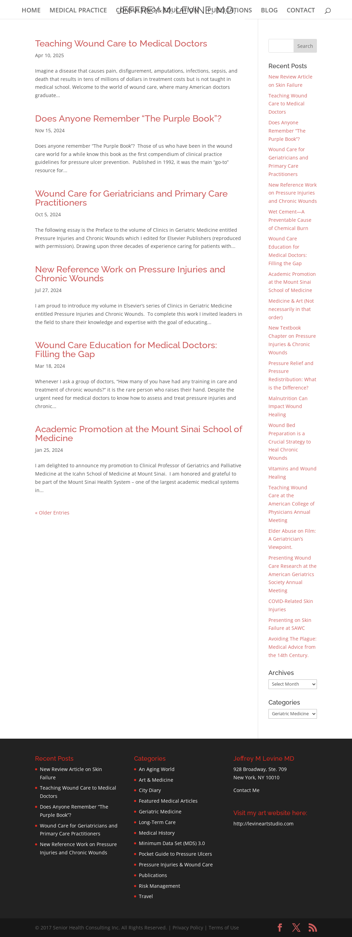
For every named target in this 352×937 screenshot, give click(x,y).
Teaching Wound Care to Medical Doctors (121, 43)
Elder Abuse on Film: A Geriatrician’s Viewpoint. (292, 539)
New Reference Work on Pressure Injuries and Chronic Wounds (130, 273)
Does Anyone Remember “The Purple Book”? (128, 118)
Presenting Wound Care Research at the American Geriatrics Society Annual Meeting (292, 574)
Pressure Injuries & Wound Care (176, 864)
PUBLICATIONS (230, 11)
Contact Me (246, 790)
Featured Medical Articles (168, 801)
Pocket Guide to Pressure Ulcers (175, 854)
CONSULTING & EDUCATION (157, 11)
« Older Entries (52, 512)
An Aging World (157, 769)
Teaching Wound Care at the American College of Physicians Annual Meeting (291, 503)
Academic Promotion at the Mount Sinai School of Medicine (138, 433)
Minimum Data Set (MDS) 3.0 (172, 843)
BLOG (269, 11)
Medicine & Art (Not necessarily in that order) (291, 309)
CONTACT (301, 11)
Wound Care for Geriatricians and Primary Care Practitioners (131, 198)
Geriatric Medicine (160, 811)
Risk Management (159, 886)
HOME (31, 11)
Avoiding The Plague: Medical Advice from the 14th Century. (292, 646)
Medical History (157, 833)
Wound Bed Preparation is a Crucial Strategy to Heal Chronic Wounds (289, 441)
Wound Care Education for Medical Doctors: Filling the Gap (126, 349)
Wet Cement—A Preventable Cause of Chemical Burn (289, 219)
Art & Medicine (156, 780)
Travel (146, 896)
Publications (153, 875)
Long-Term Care (157, 822)
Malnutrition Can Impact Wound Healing (288, 406)
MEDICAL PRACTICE (78, 11)
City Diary (150, 790)
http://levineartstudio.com (263, 823)
